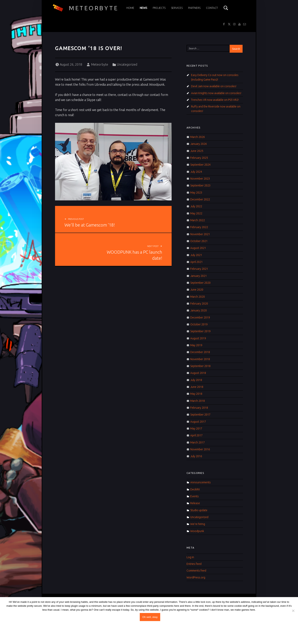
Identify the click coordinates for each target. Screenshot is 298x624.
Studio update (198, 510)
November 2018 (200, 359)
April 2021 (196, 261)
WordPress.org (196, 577)
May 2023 (196, 192)
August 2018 (198, 372)
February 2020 (199, 303)
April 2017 (196, 435)
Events (194, 496)
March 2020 (197, 296)
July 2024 (196, 171)
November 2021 (200, 234)
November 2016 (200, 449)
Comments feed (196, 570)
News (143, 7)
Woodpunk (197, 531)
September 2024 (200, 164)
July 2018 (196, 380)
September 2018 (200, 366)
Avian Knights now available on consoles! (216, 93)
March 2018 (197, 400)
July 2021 (196, 255)
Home (130, 7)
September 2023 (200, 185)
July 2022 (196, 206)
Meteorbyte (94, 8)
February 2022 (199, 227)
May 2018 (196, 393)
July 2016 (196, 456)
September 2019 (200, 331)
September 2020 (200, 282)
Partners (194, 7)
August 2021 (198, 248)
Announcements (200, 482)
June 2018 (196, 386)
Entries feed (194, 563)
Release (195, 503)
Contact (212, 7)
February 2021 (199, 268)
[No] (293, 611)
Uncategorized (127, 64)
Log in (190, 557)
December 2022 (200, 199)
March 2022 (197, 220)
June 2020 (196, 289)
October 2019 (199, 324)
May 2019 (196, 345)
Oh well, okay (150, 617)
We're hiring (197, 524)
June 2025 (196, 150)
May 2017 (196, 428)
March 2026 (197, 137)
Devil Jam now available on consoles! (213, 86)
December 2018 (200, 352)
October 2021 (199, 241)
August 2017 (198, 421)
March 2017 (197, 442)
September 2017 (200, 414)
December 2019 (200, 317)
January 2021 (198, 275)
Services (177, 7)
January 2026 (198, 143)
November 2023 (200, 178)
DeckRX (195, 489)
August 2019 (198, 338)
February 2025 (199, 157)
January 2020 (198, 310)
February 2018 (199, 407)
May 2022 (196, 213)
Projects (159, 7)
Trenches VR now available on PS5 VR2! (215, 99)
